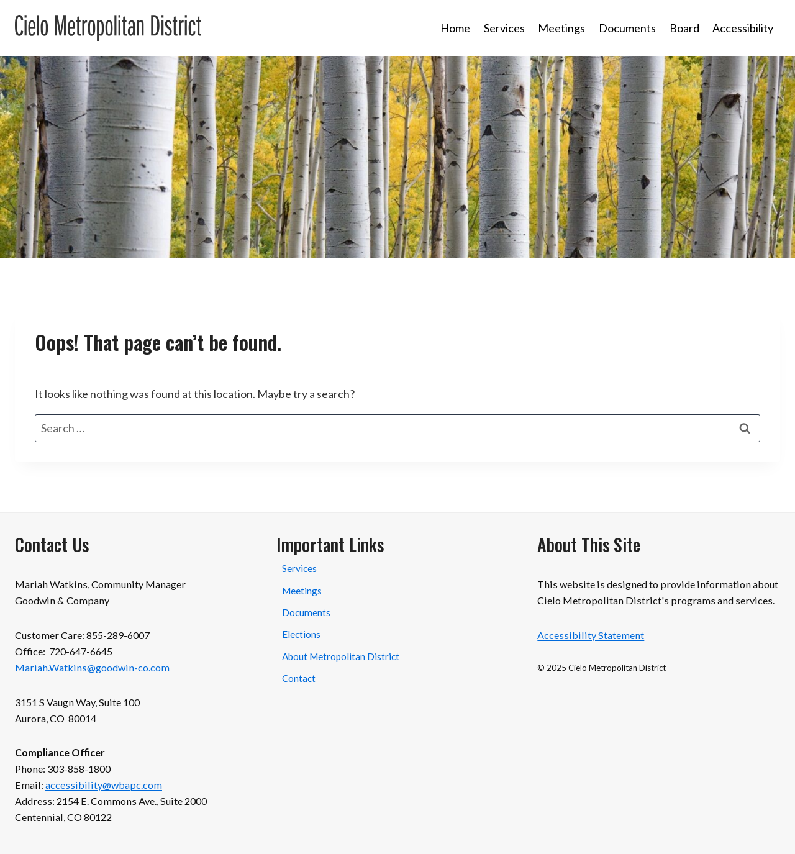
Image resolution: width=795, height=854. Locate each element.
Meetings (561, 28)
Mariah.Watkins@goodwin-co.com (92, 667)
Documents (627, 28)
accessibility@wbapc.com (103, 785)
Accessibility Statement (590, 635)
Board (684, 28)
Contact (299, 678)
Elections (301, 634)
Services (504, 28)
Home (455, 28)
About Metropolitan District (340, 656)
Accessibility (742, 28)
